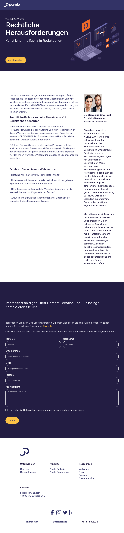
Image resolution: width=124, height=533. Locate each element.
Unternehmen (12, 350)
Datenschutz (60, 521)
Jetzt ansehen (15, 60)
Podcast (83, 475)
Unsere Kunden (28, 472)
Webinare (84, 469)
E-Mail (8, 362)
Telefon (9, 374)
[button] (117, 5)
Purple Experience (59, 472)
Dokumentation (87, 478)
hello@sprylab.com (30, 492)
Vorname (10, 338)
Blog (81, 472)
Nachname (68, 338)
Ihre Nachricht (12, 386)
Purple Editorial (58, 469)
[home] (12, 5)
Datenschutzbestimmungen (37, 410)
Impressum (32, 521)
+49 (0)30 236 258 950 (32, 495)
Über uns (24, 469)
